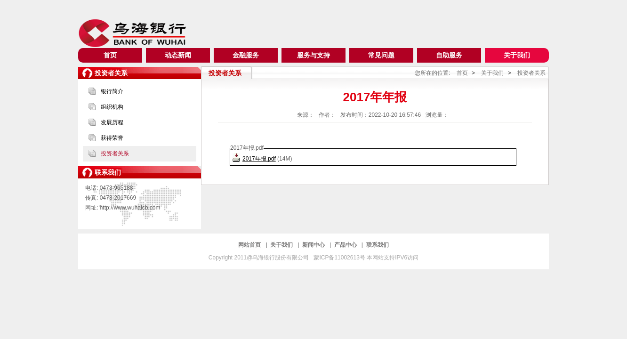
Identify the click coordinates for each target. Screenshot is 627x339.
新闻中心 (314, 245)
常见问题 (381, 55)
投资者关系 (115, 153)
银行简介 (112, 91)
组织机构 (112, 107)
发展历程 (112, 122)
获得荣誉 (112, 138)
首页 (110, 55)
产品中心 (346, 245)
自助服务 (449, 55)
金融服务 (246, 55)
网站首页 (250, 245)
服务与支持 (313, 55)
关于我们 (517, 55)
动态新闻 (178, 55)
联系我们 (377, 245)
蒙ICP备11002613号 (340, 257)
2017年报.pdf (259, 158)
